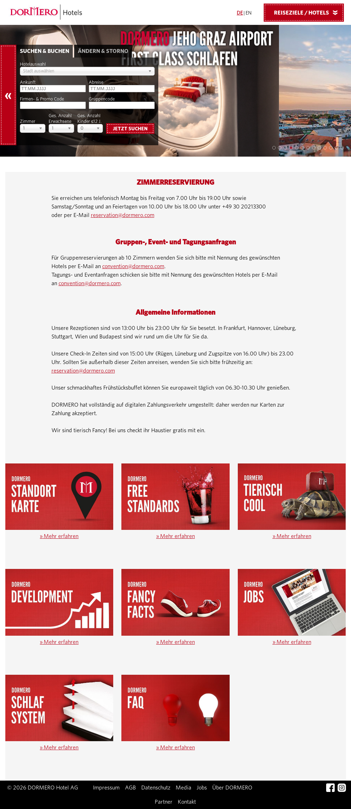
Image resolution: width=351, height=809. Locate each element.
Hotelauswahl (33, 64)
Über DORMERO (232, 788)
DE (240, 13)
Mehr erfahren (59, 536)
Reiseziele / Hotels (308, 12)
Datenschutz (155, 788)
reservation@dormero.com (122, 215)
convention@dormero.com (133, 266)
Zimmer (27, 121)
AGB (130, 788)
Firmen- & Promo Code (42, 99)
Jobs (202, 788)
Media (183, 788)
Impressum (106, 788)
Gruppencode (102, 99)
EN (249, 13)
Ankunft (27, 82)
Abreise (96, 82)
